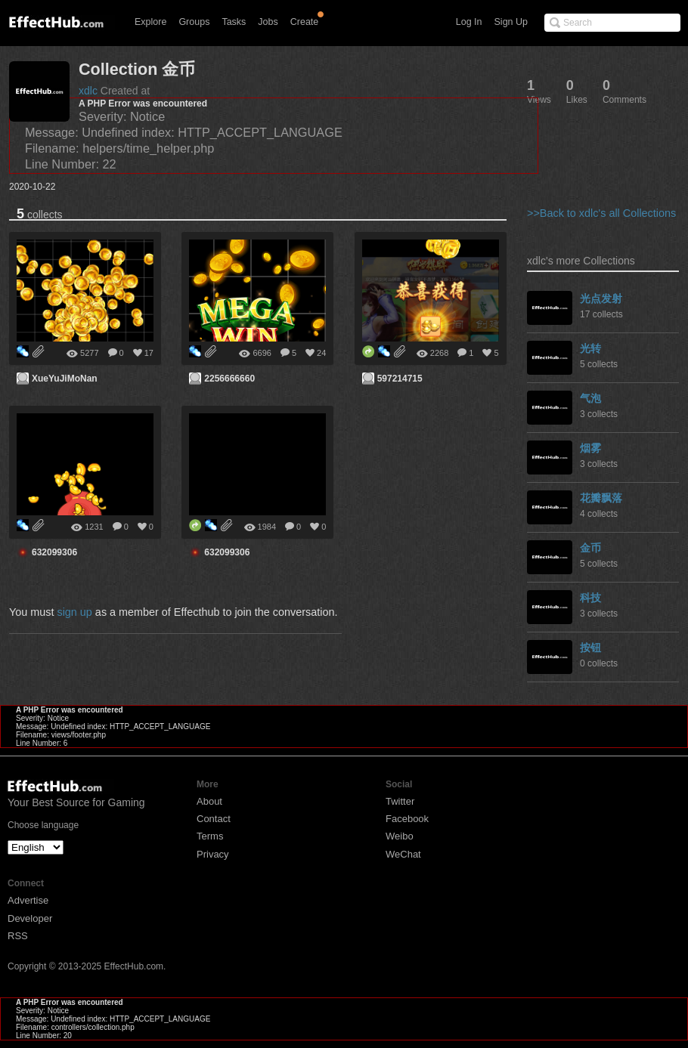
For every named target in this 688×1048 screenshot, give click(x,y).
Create (304, 22)
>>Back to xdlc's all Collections (601, 213)
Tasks (234, 22)
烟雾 (590, 448)
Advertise (28, 900)
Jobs (267, 22)
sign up (74, 612)
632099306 (54, 552)
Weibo (400, 836)
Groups (193, 22)
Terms (210, 836)
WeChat (403, 854)
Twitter (400, 801)
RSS (18, 935)
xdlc (88, 91)
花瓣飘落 (601, 498)
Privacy (213, 854)
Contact (214, 818)
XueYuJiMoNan (65, 378)
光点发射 (601, 298)
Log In (469, 22)
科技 (590, 598)
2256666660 (229, 378)
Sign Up (511, 22)
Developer (30, 918)
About (209, 801)
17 (148, 352)
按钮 (590, 647)
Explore (150, 22)
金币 (590, 548)
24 (321, 352)
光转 (590, 348)
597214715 (400, 378)
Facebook (407, 818)
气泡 (590, 398)
